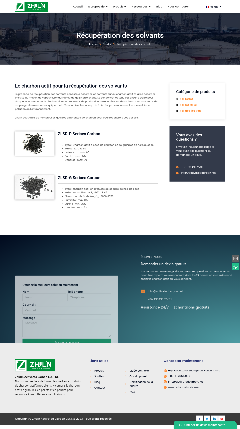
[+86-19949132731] (186, 299)
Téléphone (75, 340)
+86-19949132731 (203, 299)
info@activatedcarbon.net (208, 291)
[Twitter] (207, 419)
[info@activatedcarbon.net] (186, 291)
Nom (25, 340)
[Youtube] (221, 419)
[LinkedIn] (214, 419)
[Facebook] (199, 419)
